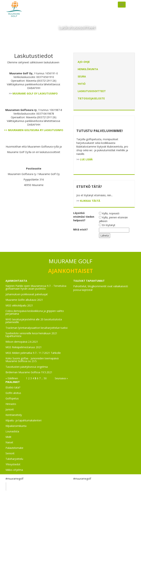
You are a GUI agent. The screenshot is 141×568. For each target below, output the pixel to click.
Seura (82, 76)
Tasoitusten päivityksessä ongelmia (27, 366)
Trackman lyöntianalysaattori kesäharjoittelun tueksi (37, 327)
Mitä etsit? (80, 229)
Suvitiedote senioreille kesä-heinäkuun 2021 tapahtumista (31, 335)
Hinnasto (11, 404)
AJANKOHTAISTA (16, 280)
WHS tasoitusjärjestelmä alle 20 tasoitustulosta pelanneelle (34, 321)
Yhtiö (82, 83)
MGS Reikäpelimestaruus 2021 (24, 347)
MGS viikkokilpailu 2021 (19, 305)
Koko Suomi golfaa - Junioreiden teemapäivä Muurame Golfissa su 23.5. (32, 360)
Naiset (9, 442)
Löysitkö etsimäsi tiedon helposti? (83, 216)
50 (45, 378)
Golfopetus (12, 398)
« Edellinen (12, 378)
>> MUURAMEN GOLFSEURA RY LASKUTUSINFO (33, 130)
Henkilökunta (88, 69)
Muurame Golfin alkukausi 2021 (24, 299)
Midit (8, 437)
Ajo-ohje (84, 62)
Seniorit (10, 453)
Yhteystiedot (13, 464)
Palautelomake (14, 448)
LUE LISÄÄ (86, 159)
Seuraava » (61, 378)
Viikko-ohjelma (14, 470)
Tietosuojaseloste (91, 98)
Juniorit (10, 409)
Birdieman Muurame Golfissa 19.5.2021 (29, 372)
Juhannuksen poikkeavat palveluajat (27, 294)
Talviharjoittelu (14, 459)
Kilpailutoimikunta (16, 426)
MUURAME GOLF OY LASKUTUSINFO (35, 93)
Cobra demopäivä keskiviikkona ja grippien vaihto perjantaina (35, 312)
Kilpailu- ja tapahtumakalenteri (23, 420)
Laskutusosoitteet (92, 91)
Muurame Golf (21, 486)
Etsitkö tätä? (13, 387)
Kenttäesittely (14, 415)
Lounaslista (12, 431)
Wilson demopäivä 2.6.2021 (22, 341)
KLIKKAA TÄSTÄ (90, 200)
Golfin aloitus (13, 393)
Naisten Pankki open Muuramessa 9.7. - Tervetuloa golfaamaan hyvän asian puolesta (36, 287)
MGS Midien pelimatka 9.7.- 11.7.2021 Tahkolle (33, 353)
